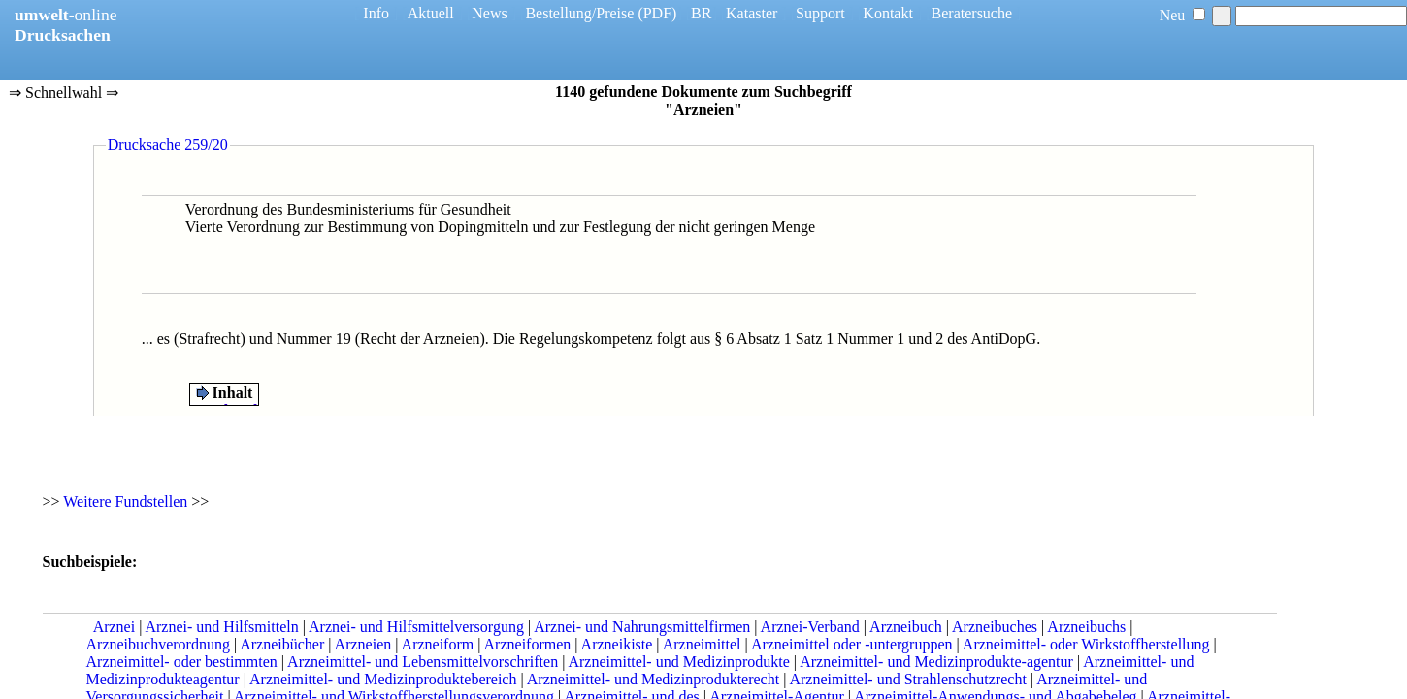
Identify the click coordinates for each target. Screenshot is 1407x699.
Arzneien (363, 644)
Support (820, 13)
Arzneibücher (282, 644)
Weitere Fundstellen (125, 501)
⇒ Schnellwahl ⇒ (63, 94)
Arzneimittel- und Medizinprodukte (678, 661)
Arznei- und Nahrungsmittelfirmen (642, 626)
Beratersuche (972, 13)
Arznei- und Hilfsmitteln (221, 626)
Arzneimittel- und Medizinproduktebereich (382, 679)
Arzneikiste (617, 644)
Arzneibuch (905, 626)
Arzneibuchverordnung (158, 644)
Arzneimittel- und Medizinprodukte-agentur (936, 661)
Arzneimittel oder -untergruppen (852, 644)
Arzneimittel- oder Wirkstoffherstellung (1086, 644)
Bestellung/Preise (579, 13)
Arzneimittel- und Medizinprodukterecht (653, 679)
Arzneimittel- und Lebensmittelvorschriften (422, 661)
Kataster (751, 13)
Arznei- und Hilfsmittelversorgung (416, 626)
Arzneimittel (702, 644)
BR (701, 13)
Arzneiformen (528, 644)
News (489, 13)
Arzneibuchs (1086, 626)
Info (376, 13)
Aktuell (431, 13)
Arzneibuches (994, 626)
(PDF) (657, 13)
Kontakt (888, 13)
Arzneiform (438, 644)
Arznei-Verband (810, 626)
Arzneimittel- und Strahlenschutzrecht (907, 679)
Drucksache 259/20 (168, 144)
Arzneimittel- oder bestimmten (182, 661)
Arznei (114, 626)
